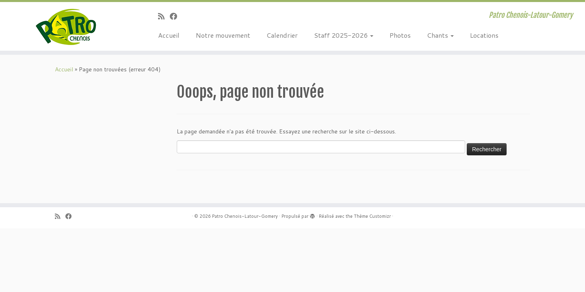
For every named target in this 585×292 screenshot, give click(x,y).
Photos (400, 35)
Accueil (169, 35)
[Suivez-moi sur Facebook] (176, 16)
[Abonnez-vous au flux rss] (164, 16)
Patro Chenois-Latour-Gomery (245, 216)
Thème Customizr (372, 216)
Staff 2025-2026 (343, 35)
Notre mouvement (223, 35)
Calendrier (282, 35)
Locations (484, 35)
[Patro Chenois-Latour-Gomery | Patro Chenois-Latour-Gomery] (67, 26)
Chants (440, 35)
